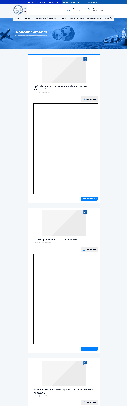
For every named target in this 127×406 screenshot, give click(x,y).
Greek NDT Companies (77, 18)
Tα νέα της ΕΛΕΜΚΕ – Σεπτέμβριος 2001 (55, 239)
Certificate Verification (94, 18)
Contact (106, 18)
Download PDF (91, 99)
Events (64, 18)
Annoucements (41, 18)
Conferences (54, 18)
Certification (28, 18)
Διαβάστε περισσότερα (88, 198)
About (17, 18)
